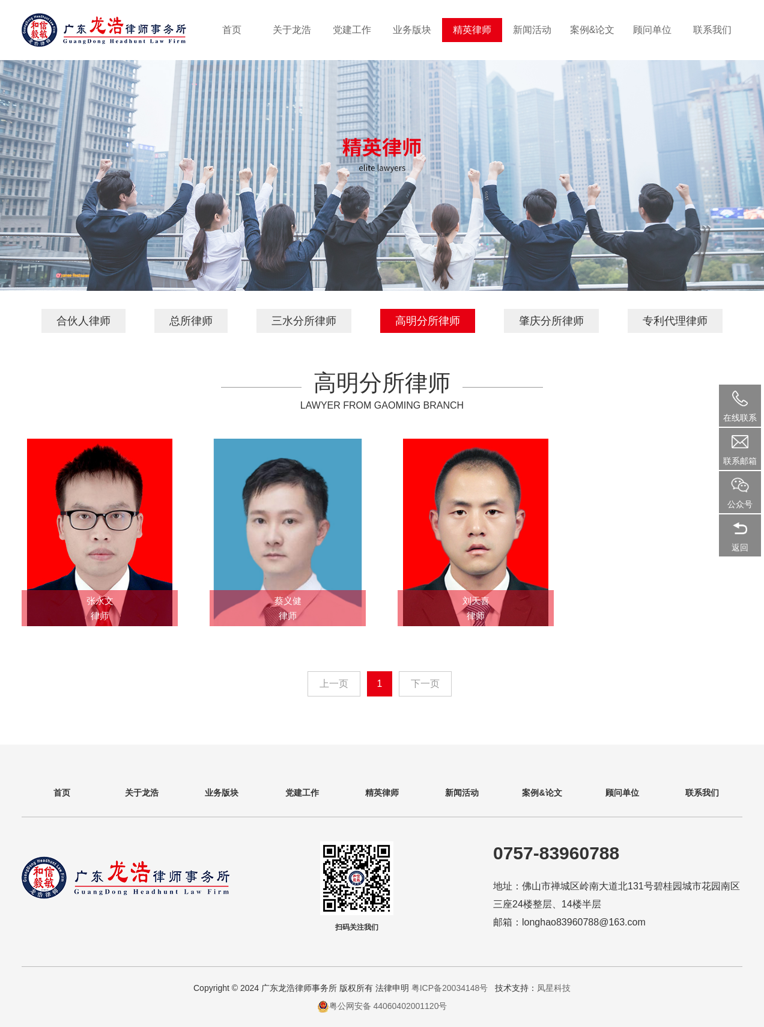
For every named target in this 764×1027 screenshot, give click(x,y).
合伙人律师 (83, 321)
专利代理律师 (675, 321)
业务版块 (412, 30)
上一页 (334, 683)
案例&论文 (592, 30)
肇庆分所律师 (551, 321)
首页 (231, 30)
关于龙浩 (292, 30)
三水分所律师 (303, 321)
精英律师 (472, 30)
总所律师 (191, 321)
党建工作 (352, 30)
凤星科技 (554, 988)
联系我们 (712, 30)
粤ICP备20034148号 (451, 988)
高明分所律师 (427, 321)
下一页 (425, 683)
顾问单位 (652, 30)
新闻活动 (532, 30)
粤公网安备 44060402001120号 (388, 1006)
